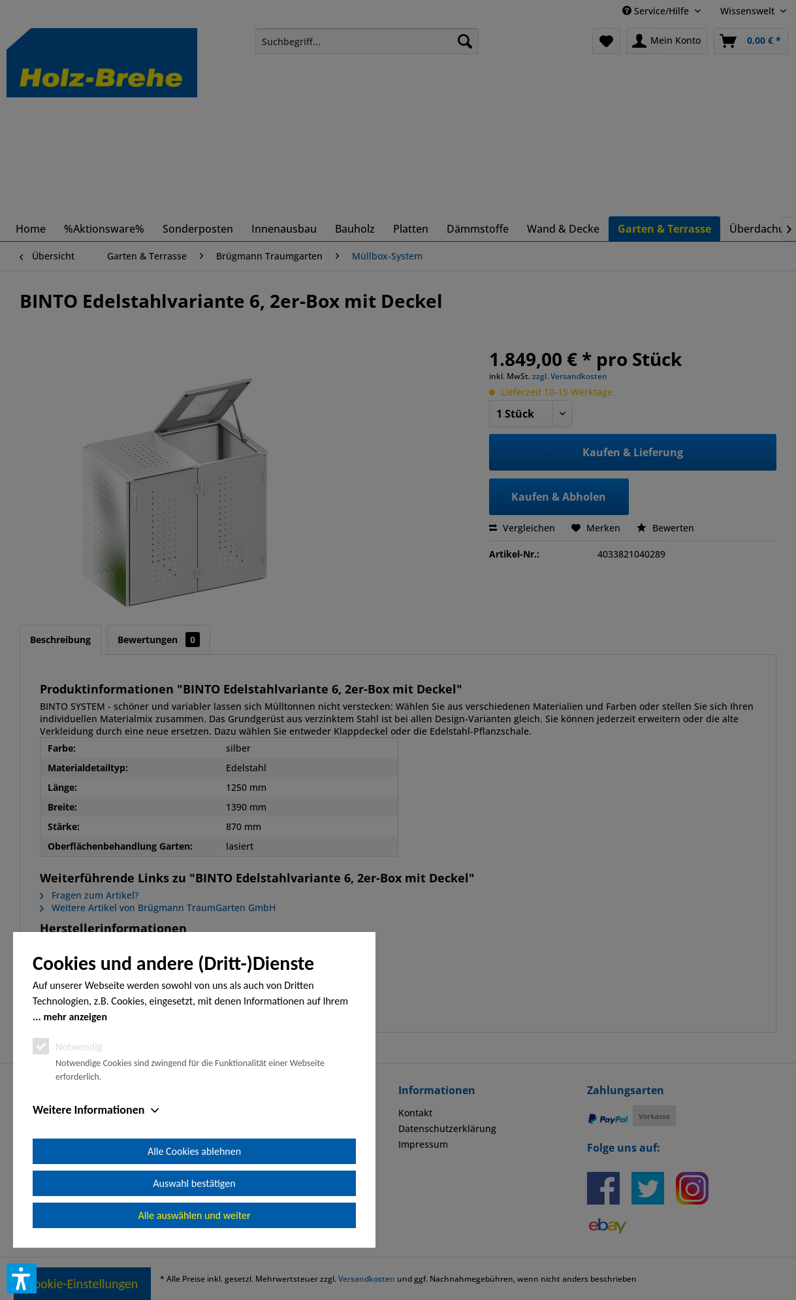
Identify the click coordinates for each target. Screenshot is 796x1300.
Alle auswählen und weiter (194, 1215)
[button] (22, 1278)
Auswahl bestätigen (194, 1183)
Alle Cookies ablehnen (194, 1151)
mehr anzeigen (75, 1016)
